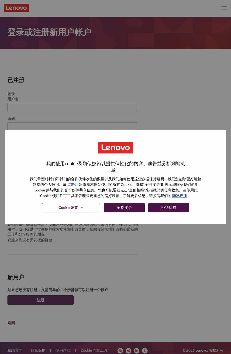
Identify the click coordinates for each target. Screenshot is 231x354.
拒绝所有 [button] (168, 207)
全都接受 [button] (124, 207)
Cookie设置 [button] (68, 207)
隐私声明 (179, 195)
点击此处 (74, 184)
